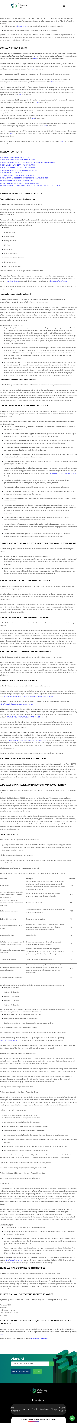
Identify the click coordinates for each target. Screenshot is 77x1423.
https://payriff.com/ (13, 281)
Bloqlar (35, 1409)
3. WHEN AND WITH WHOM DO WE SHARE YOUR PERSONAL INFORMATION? (27, 162)
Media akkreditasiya (20, 1371)
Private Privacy (62, 1409)
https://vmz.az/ (22, 26)
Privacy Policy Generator (39, 1338)
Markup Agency (33, 1420)
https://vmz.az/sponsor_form (9, 1040)
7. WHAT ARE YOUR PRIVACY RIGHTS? (14, 173)
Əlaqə (54, 1409)
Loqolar (37, 1371)
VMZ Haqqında (15, 1409)
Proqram (25, 1409)
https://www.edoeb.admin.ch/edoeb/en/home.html (16, 704)
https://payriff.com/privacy (58, 281)
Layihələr (44, 1409)
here (1, 1334)
